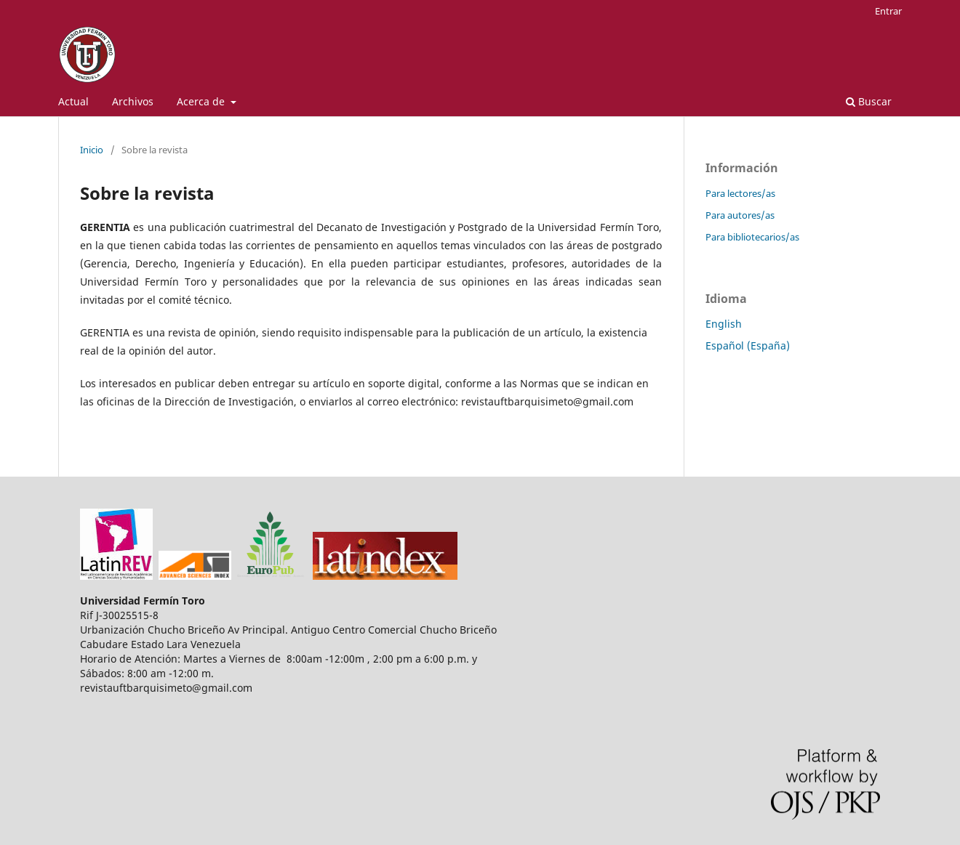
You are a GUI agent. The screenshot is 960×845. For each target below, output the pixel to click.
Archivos (132, 101)
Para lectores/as (740, 193)
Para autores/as (740, 215)
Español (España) (747, 345)
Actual (73, 101)
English (723, 324)
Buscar (869, 101)
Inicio (91, 149)
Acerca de (202, 101)
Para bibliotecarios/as (752, 236)
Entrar (888, 10)
